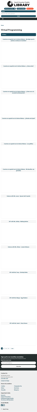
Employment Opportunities (7, 398)
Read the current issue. (6, 360)
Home (2, 25)
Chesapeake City (18, 386)
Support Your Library (6, 396)
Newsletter (7, 399)
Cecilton (3, 386)
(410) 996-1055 (4, 378)
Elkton (2, 388)
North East (16, 388)
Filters (4, 34)
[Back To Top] (18, 409)
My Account (30, 8)
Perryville (3, 390)
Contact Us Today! (5, 380)
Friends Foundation (21, 8)
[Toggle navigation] (3, 19)
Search (18, 16)
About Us (3, 395)
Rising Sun (16, 390)
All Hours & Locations (9, 8)
